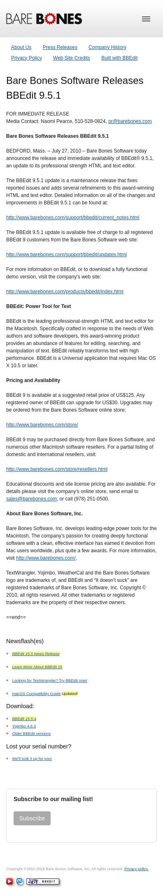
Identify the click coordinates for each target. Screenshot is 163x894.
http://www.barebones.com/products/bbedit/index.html (64, 291)
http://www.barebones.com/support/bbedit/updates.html (66, 254)
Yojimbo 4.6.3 (24, 726)
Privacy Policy (26, 58)
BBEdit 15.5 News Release (35, 653)
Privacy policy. (136, 869)
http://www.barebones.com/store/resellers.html (56, 469)
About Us (21, 47)
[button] (146, 19)
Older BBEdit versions (31, 733)
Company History (107, 47)
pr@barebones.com (130, 121)
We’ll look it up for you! (31, 758)
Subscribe (32, 818)
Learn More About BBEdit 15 (37, 667)
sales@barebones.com (31, 499)
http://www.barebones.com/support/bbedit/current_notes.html (73, 217)
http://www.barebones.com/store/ (42, 425)
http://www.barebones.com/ (46, 558)
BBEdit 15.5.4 (24, 718)
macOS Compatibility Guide (36, 693)
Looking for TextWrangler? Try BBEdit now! (49, 680)
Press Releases (60, 47)
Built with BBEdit (119, 58)
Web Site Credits (71, 58)
